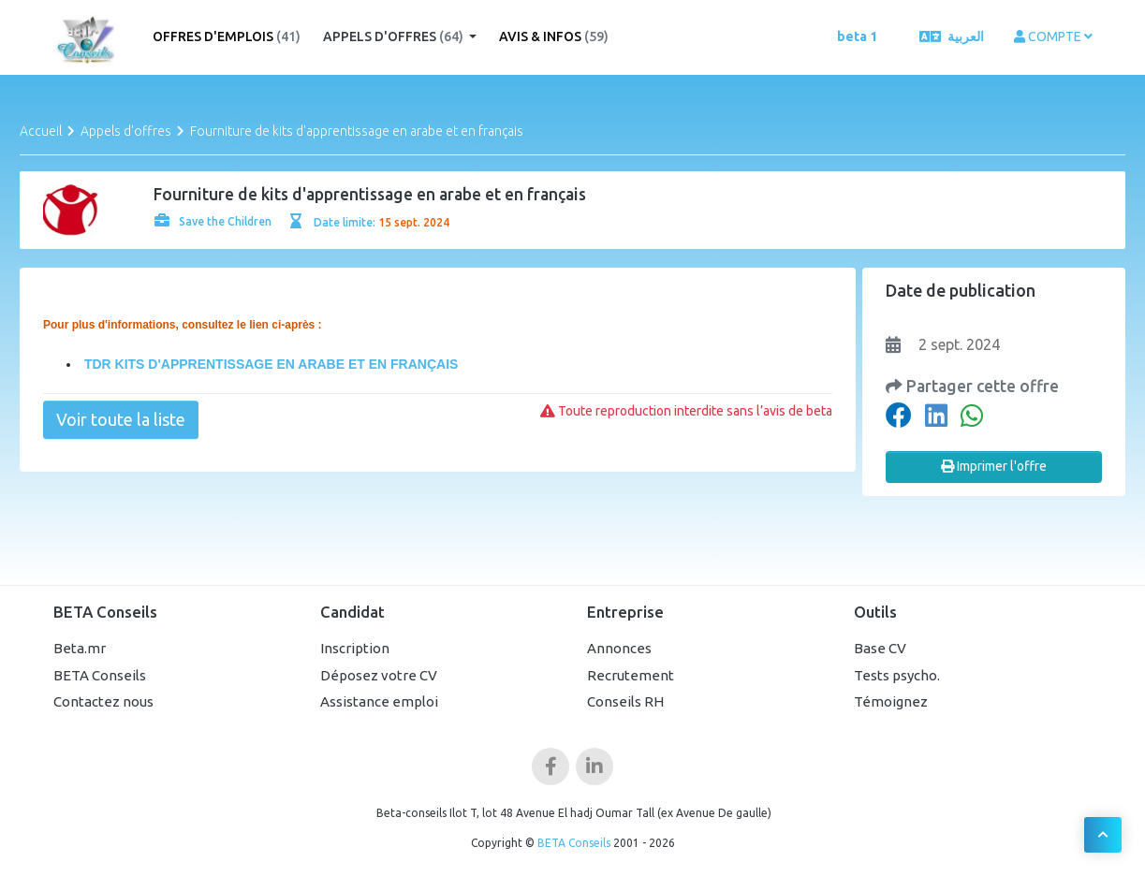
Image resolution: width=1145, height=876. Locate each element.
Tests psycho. (897, 675)
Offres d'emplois (227, 36)
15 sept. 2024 (413, 222)
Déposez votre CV (378, 675)
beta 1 (857, 36)
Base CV (880, 648)
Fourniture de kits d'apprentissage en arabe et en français (356, 131)
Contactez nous (103, 701)
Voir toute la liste (120, 419)
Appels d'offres (394, 36)
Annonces (619, 648)
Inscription (354, 648)
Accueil (41, 131)
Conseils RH (625, 701)
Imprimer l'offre (994, 466)
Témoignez (891, 701)
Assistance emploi (379, 701)
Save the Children (213, 221)
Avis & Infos (554, 36)
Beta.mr (79, 648)
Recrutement (630, 675)
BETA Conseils (99, 675)
